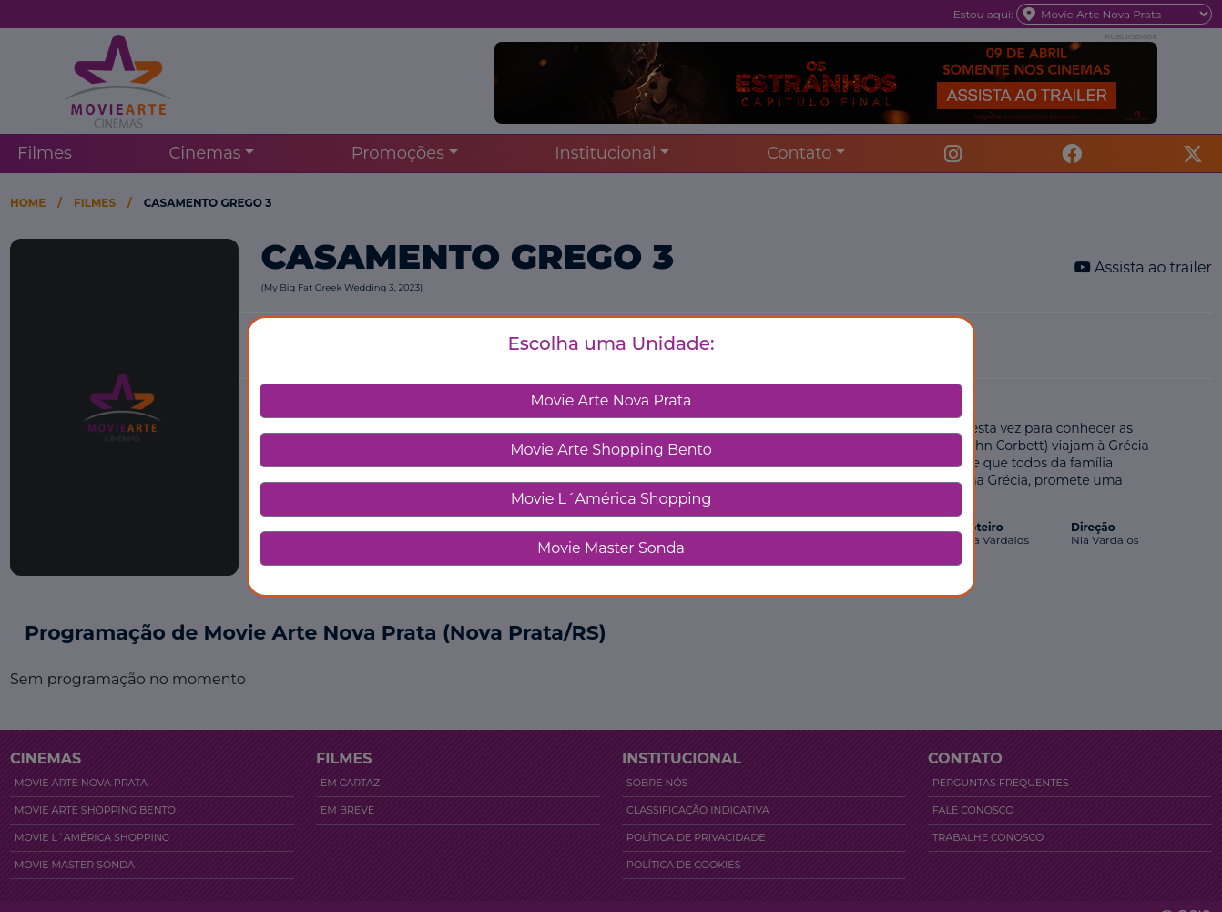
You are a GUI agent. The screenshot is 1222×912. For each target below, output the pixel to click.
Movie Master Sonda (611, 548)
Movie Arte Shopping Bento (611, 449)
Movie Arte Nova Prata (611, 400)
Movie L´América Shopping (611, 498)
